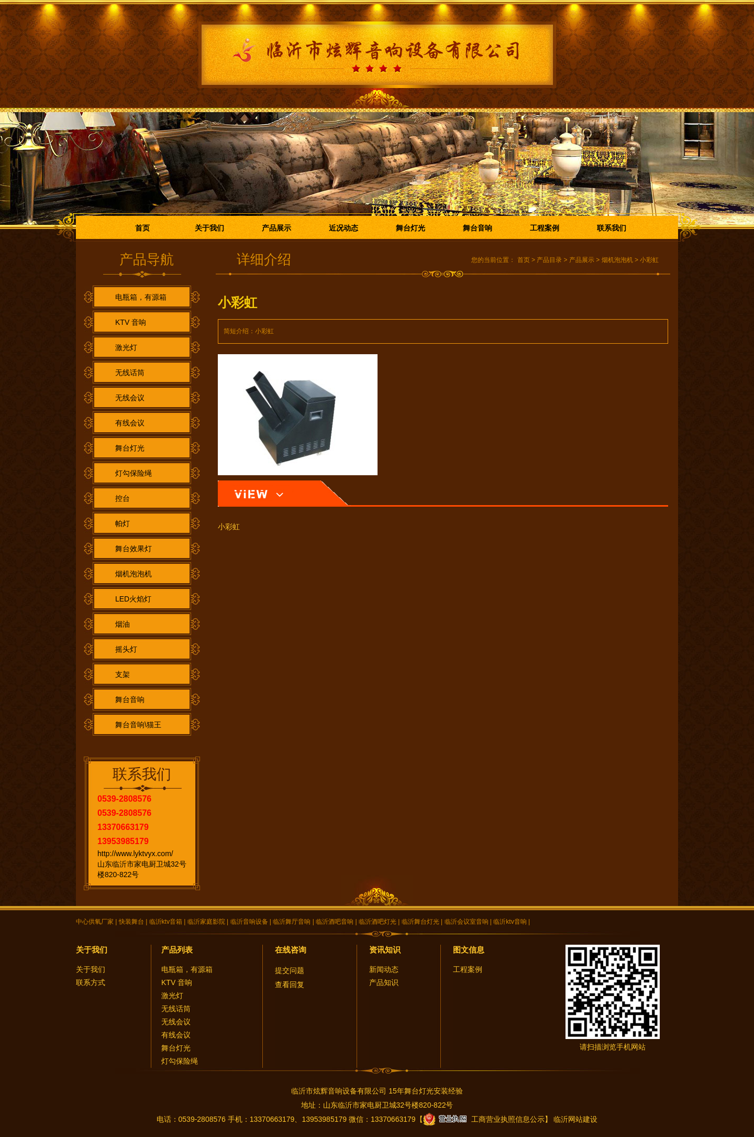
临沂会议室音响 (467, 921)
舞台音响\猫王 (138, 724)
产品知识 (383, 982)
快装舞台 (131, 921)
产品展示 (276, 228)
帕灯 (122, 523)
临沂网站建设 (575, 1119)
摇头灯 (126, 649)
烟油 (122, 624)
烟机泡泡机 (133, 574)
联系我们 (611, 228)
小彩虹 (649, 260)
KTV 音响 (130, 322)
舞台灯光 (410, 228)
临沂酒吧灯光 (377, 921)
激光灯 (126, 347)
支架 (122, 674)
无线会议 (130, 397)
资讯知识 (385, 949)
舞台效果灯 (133, 548)
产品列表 (177, 949)
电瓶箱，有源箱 (141, 297)
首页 (142, 228)
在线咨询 (290, 949)
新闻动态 (383, 969)
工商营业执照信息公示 (484, 1119)
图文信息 (468, 949)
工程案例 (544, 228)
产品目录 (549, 260)
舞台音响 (477, 228)
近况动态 (343, 228)
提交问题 (289, 970)
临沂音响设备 (249, 921)
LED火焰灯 (133, 599)
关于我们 (209, 228)
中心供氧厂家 (95, 921)
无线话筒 (130, 372)
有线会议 (130, 423)
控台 (122, 498)
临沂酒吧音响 (334, 921)
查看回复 (289, 984)
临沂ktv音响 (509, 921)
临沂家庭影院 (206, 921)
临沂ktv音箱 (165, 921)
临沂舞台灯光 (420, 921)
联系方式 (90, 982)
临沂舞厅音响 (292, 921)
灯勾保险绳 (133, 473)
